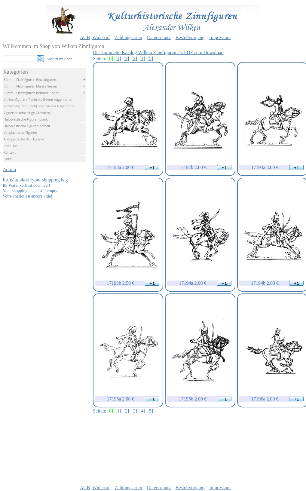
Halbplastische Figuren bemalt (27, 126)
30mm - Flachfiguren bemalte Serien (32, 93)
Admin (9, 169)
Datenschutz (159, 37)
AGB (85, 37)
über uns (10, 145)
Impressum (220, 37)
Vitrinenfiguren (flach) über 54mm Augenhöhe (39, 106)
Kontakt (10, 152)
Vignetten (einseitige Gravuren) (27, 112)
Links (7, 159)
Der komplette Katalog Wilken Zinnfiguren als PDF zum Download (158, 52)
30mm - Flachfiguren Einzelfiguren (30, 79)
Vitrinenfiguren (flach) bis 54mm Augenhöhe (38, 99)
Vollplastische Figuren (20, 132)
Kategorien (16, 72)
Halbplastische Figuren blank (26, 119)
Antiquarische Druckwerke (24, 139)
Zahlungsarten (128, 37)
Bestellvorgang (190, 37)
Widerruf (101, 37)
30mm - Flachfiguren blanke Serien (30, 86)
